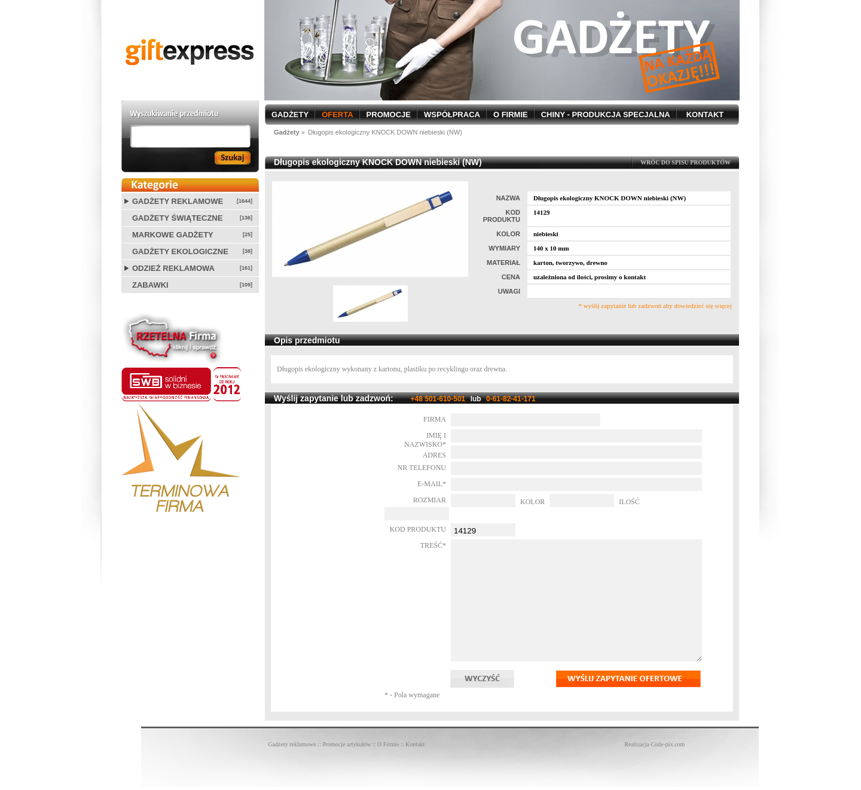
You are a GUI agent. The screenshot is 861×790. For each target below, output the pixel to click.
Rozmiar (429, 500)
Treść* (433, 545)
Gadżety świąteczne (177, 217)
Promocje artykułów (346, 744)
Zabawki (150, 284)
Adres (434, 455)
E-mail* (431, 484)
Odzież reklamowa (173, 268)
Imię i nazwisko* (425, 440)
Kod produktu (418, 529)
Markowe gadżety (172, 234)
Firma (434, 419)
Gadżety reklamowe (177, 201)
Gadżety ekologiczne (180, 251)
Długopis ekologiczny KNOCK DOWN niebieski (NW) (385, 132)
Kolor (532, 502)
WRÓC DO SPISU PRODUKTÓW (685, 162)
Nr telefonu (422, 467)
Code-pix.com (668, 744)
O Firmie (388, 744)
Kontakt (415, 744)
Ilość (629, 502)
